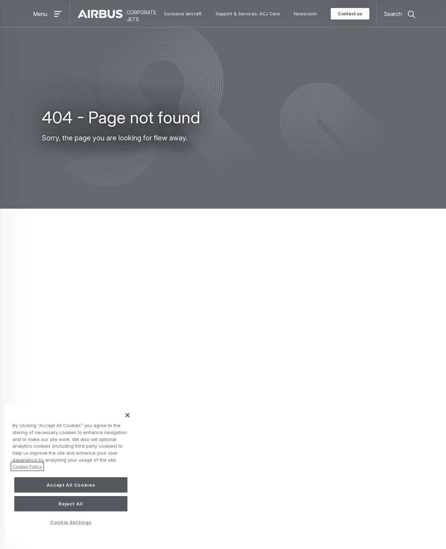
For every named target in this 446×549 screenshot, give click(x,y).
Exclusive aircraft (183, 13)
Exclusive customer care (319, 368)
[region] (71, 474)
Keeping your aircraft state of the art (333, 379)
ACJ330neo (193, 390)
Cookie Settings (212, 523)
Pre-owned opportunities (209, 456)
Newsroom (305, 13)
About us (310, 426)
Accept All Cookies (71, 485)
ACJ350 (188, 402)
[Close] (127, 415)
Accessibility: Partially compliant (152, 523)
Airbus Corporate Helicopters (329, 467)
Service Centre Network (318, 390)
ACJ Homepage (273, 258)
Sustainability (309, 478)
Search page (256, 269)
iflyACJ (186, 445)
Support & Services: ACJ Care (248, 13)
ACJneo (188, 379)
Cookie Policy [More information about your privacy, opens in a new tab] (27, 466)
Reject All (70, 504)
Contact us (350, 13)
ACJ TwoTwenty (199, 368)
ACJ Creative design (318, 445)
